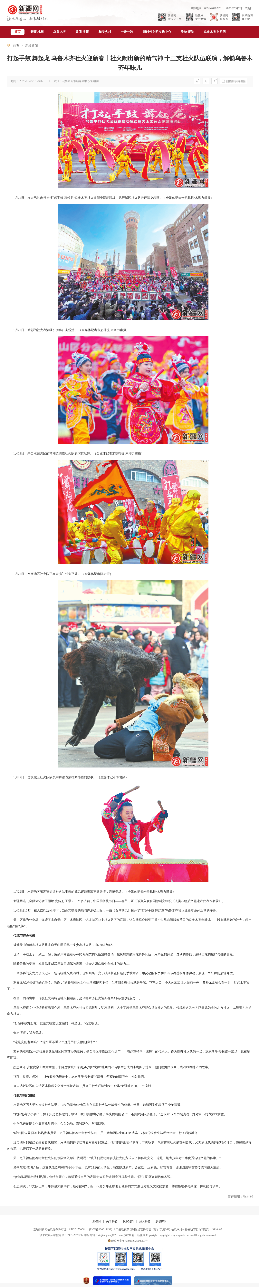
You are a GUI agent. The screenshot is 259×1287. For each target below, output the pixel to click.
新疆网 (96, 1221)
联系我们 (128, 1221)
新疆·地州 (37, 31)
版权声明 (161, 1221)
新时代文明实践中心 (157, 31)
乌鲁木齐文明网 (215, 31)
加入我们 (145, 1221)
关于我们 (112, 1221)
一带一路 (127, 31)
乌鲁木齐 (59, 31)
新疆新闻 (31, 45)
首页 (17, 31)
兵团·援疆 (82, 31)
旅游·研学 (187, 31)
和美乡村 (105, 31)
